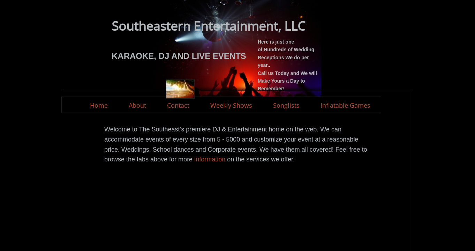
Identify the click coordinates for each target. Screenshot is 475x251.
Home (99, 105)
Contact (178, 105)
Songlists (286, 105)
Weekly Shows (231, 105)
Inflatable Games (345, 105)
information (209, 159)
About (137, 105)
